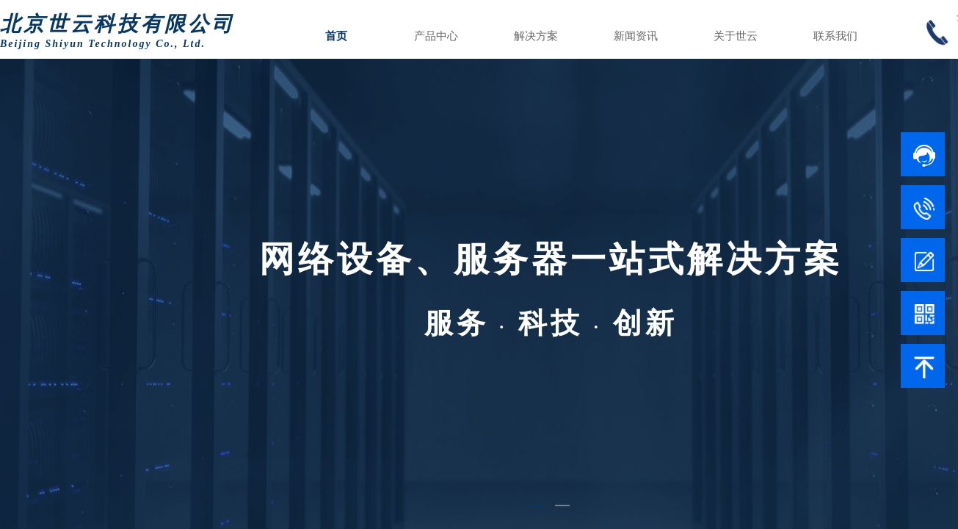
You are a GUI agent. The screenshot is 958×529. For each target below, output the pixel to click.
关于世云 (736, 36)
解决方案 (536, 36)
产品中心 (436, 36)
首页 (336, 36)
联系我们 (835, 36)
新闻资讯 (636, 36)
